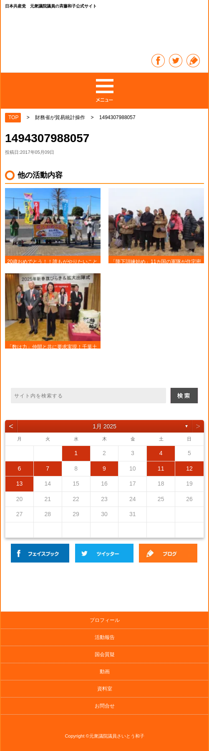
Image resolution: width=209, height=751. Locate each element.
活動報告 (105, 637)
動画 (105, 671)
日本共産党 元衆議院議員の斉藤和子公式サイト (104, 33)
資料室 (104, 688)
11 (161, 468)
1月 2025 (104, 426)
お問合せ (105, 705)
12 (189, 468)
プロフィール (105, 620)
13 (19, 483)
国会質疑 (105, 654)
